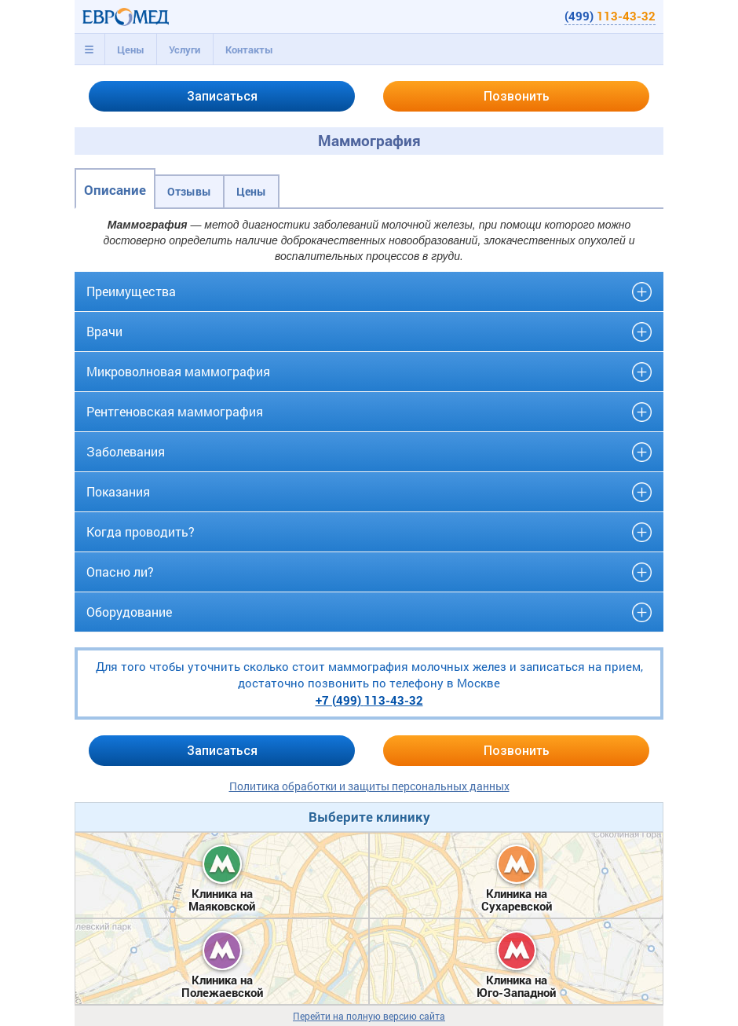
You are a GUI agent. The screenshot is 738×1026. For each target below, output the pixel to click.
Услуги (184, 49)
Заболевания (125, 451)
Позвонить (517, 96)
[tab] (89, 49)
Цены (130, 49)
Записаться (222, 96)
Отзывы (189, 191)
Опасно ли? (120, 571)
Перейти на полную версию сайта (369, 1016)
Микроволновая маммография (178, 371)
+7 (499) (369, 700)
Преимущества (131, 291)
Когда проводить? (140, 531)
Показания (118, 491)
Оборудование (129, 611)
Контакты (249, 49)
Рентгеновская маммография (174, 411)
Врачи (104, 331)
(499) (610, 16)
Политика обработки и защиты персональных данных (369, 786)
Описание (115, 190)
